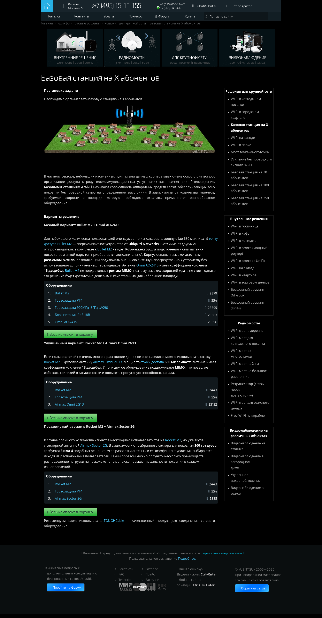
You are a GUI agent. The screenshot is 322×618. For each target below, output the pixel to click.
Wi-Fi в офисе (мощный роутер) (249, 255)
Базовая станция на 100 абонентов (250, 192)
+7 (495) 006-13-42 (172, 4)
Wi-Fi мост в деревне (247, 334)
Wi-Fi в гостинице (244, 230)
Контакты (81, 16)
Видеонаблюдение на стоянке (248, 450)
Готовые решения (87, 27)
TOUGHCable (114, 524)
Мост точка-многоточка (250, 156)
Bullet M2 (64, 248)
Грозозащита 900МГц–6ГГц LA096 (81, 311)
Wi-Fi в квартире (243, 279)
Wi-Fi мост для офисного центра (250, 409)
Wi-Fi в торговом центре (250, 286)
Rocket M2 (52, 366)
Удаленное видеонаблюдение (246, 482)
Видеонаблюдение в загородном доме (247, 466)
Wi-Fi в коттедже (243, 244)
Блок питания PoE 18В (72, 319)
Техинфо (135, 16)
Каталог (54, 16)
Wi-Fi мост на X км (245, 367)
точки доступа (152, 366)
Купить (190, 16)
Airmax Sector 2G (93, 449)
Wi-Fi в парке (241, 149)
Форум (163, 16)
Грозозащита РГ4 (68, 304)
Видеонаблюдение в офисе (247, 495)
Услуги (109, 16)
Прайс (150, 578)
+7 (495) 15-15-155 (118, 6)
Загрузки (152, 584)
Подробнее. (187, 562)
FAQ (121, 578)
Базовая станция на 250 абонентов (250, 205)
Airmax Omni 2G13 (107, 366)
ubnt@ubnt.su (207, 6)
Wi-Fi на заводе (243, 142)
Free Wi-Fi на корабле (248, 419)
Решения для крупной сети (125, 27)
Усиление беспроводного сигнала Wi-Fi (251, 166)
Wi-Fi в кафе (240, 237)
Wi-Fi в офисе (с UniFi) (248, 265)
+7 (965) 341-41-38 (172, 8)
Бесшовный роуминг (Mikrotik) (247, 296)
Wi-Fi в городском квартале (245, 119)
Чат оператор (241, 6)
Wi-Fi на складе (242, 272)
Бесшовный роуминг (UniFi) (247, 309)
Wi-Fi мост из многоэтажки (241, 358)
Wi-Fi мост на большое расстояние (249, 378)
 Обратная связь (252, 592)
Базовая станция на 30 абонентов (249, 179)
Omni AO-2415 (147, 269)
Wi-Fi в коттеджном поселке (246, 106)
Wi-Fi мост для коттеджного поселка (248, 345)
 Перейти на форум (65, 591)
